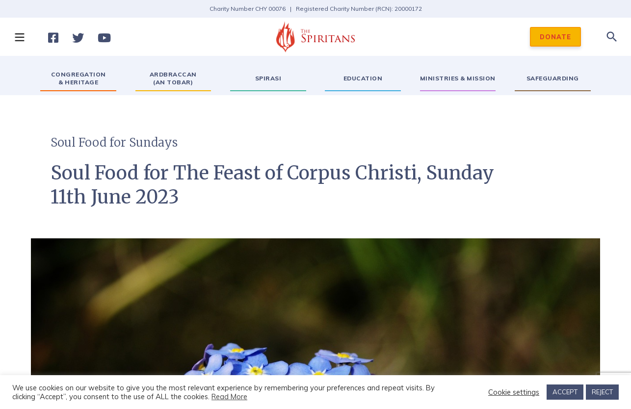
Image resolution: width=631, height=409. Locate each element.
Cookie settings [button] (513, 392)
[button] (19, 37)
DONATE (555, 37)
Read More (229, 396)
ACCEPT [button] (565, 392)
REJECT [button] (602, 392)
